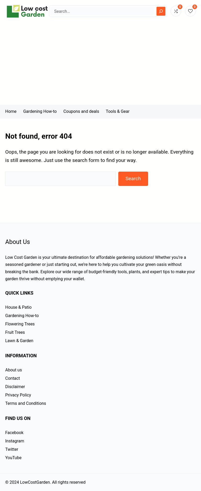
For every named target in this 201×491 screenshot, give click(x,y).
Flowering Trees (20, 324)
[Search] (161, 11)
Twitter (11, 449)
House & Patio (18, 307)
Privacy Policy (18, 395)
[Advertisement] (100, 65)
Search (133, 179)
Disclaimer (15, 386)
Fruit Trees (15, 332)
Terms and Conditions (25, 403)
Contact (12, 378)
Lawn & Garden (19, 340)
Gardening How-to (22, 315)
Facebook (14, 432)
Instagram (14, 441)
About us (13, 369)
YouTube (13, 457)
